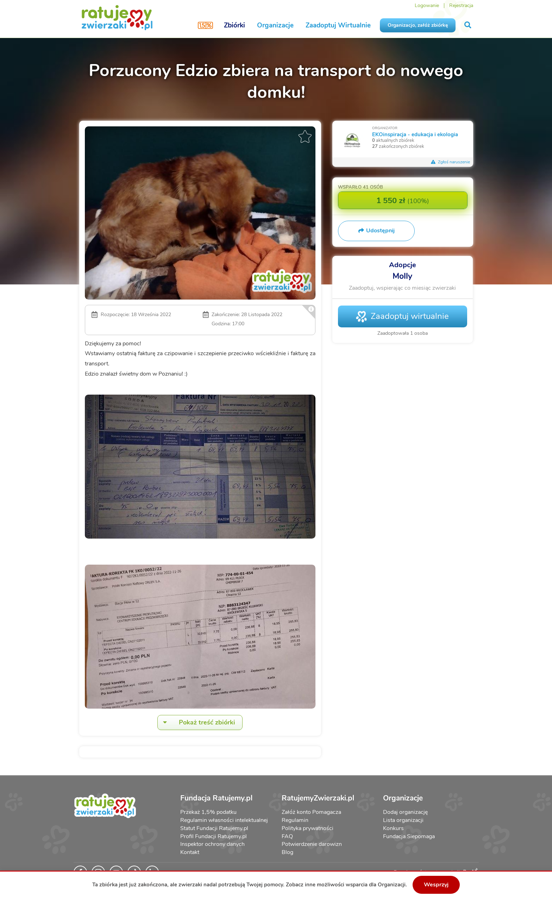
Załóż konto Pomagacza (311, 812)
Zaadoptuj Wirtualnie (338, 25)
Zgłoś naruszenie (450, 162)
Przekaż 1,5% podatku (208, 812)
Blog (287, 852)
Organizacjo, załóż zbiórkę (418, 25)
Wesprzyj (436, 884)
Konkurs (393, 828)
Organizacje (275, 25)
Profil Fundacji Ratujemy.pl (213, 836)
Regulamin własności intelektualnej (224, 820)
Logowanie (427, 5)
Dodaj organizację (405, 812)
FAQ (287, 836)
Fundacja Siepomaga (409, 836)
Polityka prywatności (307, 828)
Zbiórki (234, 25)
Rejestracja (461, 5)
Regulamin (295, 820)
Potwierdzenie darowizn (312, 844)
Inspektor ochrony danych (212, 844)
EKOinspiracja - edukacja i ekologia (415, 134)
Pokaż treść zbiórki (196, 722)
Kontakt (189, 852)
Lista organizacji (403, 820)
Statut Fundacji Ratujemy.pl (214, 828)
